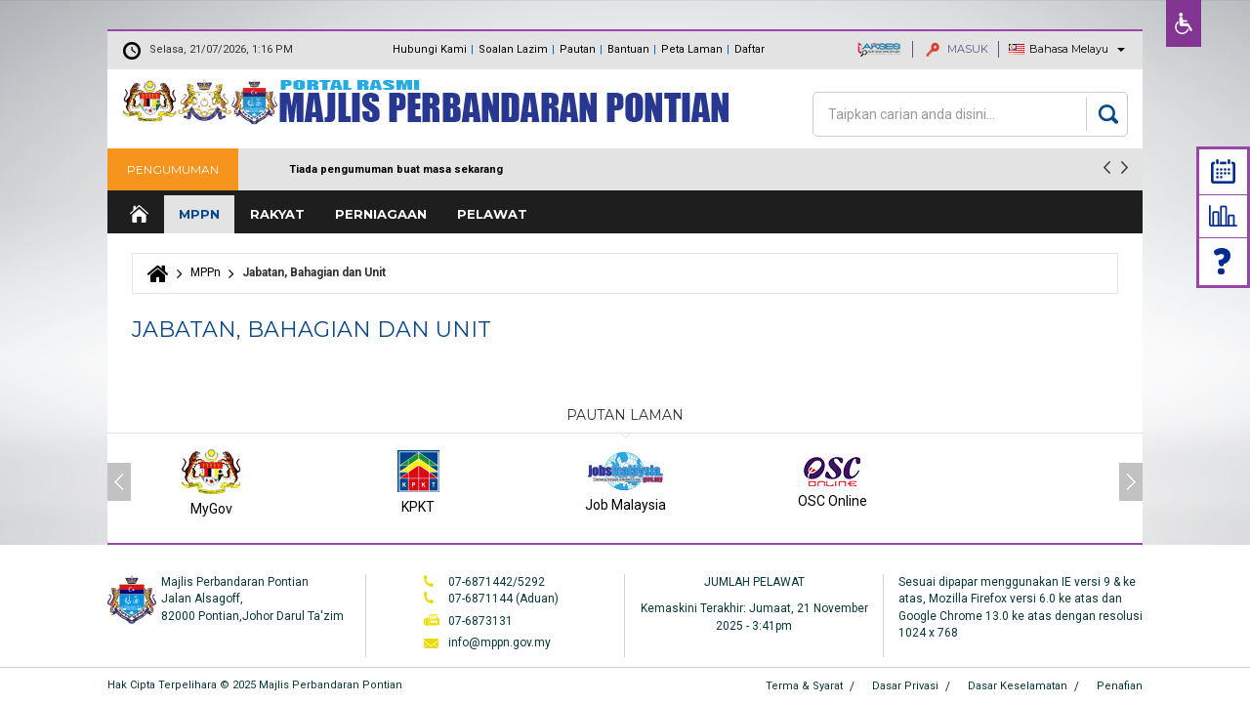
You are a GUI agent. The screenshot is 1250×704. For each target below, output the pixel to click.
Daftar (749, 49)
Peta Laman (692, 49)
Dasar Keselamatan (1017, 686)
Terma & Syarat (804, 686)
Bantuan (628, 49)
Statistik (1223, 216)
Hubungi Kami (430, 49)
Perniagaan (381, 214)
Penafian (1120, 686)
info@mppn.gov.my (499, 642)
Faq (1223, 261)
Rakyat (277, 214)
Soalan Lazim (513, 49)
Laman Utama (137, 214)
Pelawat (492, 214)
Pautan (578, 49)
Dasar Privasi (905, 686)
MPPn (199, 214)
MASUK (957, 49)
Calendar (1223, 171)
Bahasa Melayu (1068, 49)
